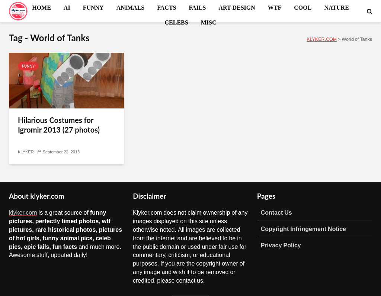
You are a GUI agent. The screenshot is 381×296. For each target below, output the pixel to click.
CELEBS (176, 22)
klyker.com (23, 212)
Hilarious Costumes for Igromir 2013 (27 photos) (59, 125)
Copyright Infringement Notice (303, 229)
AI (67, 7)
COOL (302, 7)
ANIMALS (130, 7)
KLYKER (26, 152)
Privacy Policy (281, 245)
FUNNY (93, 7)
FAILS (197, 7)
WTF (274, 7)
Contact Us (276, 212)
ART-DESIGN (236, 7)
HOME (41, 7)
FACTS (166, 7)
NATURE (336, 7)
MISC (209, 22)
